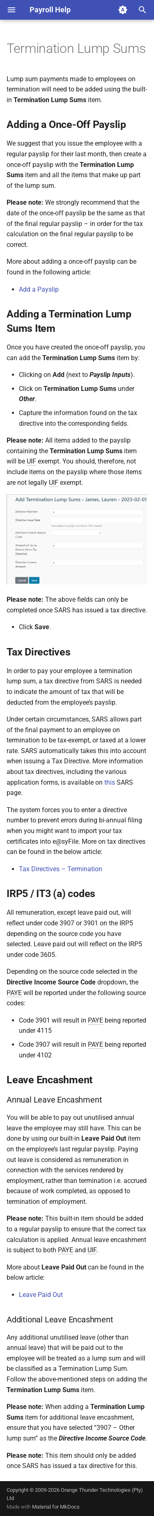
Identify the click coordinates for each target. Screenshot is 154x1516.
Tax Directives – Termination (60, 869)
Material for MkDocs (56, 1507)
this (109, 782)
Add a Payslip (39, 289)
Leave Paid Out (41, 1295)
